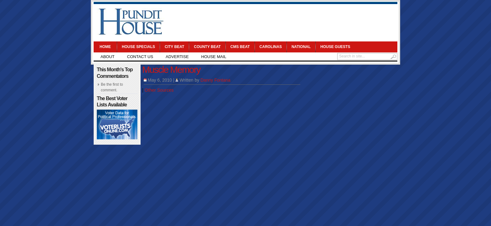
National (301, 47)
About (108, 56)
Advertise (177, 56)
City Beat (174, 47)
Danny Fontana (215, 80)
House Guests (335, 47)
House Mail (213, 56)
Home (105, 47)
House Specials (138, 47)
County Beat (207, 47)
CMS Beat (240, 47)
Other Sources (159, 90)
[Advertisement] (282, 22)
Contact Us (140, 56)
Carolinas (271, 47)
